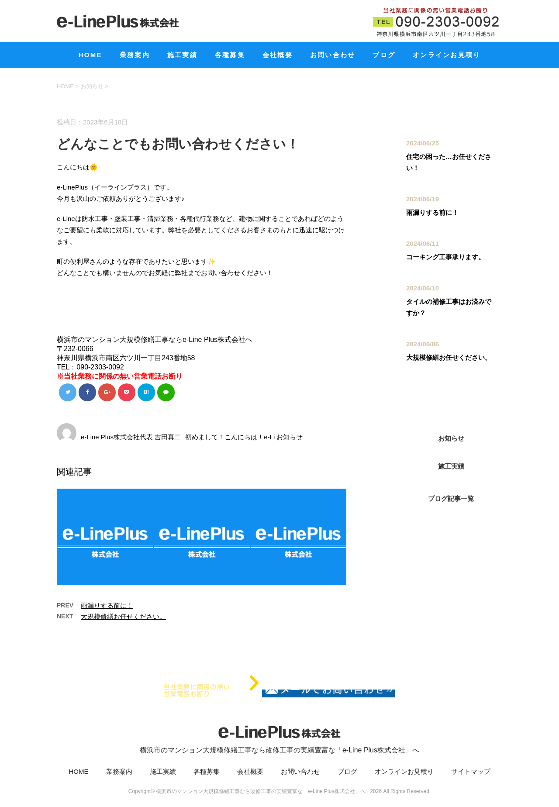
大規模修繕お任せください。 (123, 617)
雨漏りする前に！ (107, 606)
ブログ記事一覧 (451, 498)
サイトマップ (470, 772)
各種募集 (230, 55)
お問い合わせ (332, 55)
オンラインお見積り (446, 55)
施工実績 (182, 55)
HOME (90, 55)
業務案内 (135, 55)
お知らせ (289, 437)
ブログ (384, 55)
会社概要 (277, 55)
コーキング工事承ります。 (445, 257)
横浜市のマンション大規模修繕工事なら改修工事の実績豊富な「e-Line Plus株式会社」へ (279, 738)
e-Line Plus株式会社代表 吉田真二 (131, 437)
